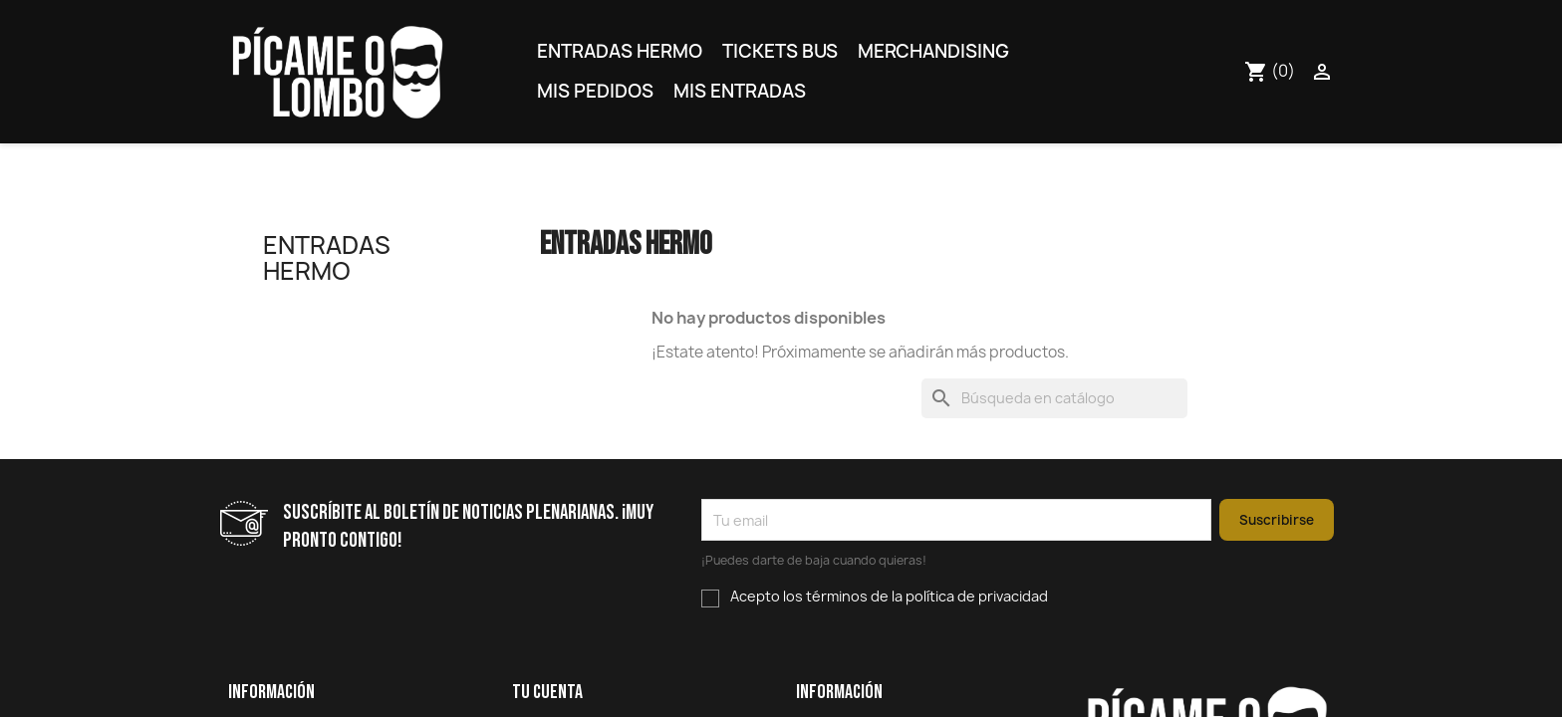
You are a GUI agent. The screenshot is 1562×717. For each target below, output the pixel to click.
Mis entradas (739, 91)
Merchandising (933, 51)
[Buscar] (1054, 398)
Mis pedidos (595, 91)
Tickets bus (780, 51)
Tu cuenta (547, 692)
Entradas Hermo (619, 51)
